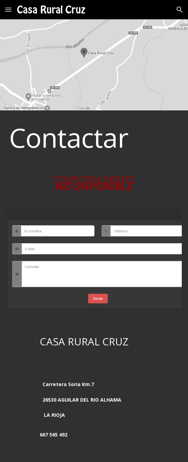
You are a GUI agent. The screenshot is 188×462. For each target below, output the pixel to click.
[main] (93, 137)
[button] (8, 9)
